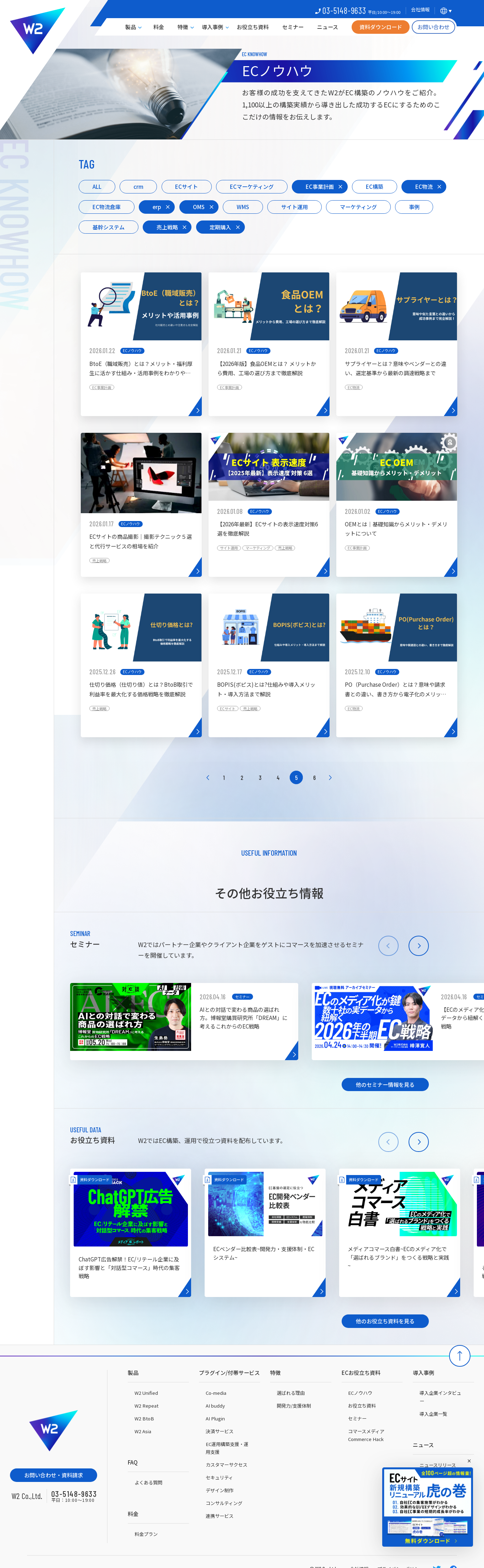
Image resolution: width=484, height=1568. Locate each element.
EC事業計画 (320, 186)
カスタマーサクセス (226, 1464)
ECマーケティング (252, 186)
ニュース (327, 27)
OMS (199, 207)
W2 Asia (143, 1431)
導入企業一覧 (433, 1413)
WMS (243, 207)
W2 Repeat (146, 1405)
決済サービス (219, 1431)
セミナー (293, 27)
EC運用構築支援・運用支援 (227, 1448)
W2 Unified (146, 1392)
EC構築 (374, 186)
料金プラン (146, 1534)
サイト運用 (294, 207)
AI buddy (215, 1405)
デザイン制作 (219, 1490)
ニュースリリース (438, 1465)
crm (138, 186)
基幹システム (109, 227)
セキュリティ (219, 1477)
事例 (414, 207)
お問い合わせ (433, 27)
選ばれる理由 (291, 1392)
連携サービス (219, 1516)
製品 (130, 27)
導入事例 (212, 27)
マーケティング (358, 207)
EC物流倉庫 (107, 207)
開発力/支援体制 (294, 1405)
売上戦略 (167, 227)
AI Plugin (215, 1418)
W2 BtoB (144, 1418)
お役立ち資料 (253, 27)
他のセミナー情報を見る (385, 1084)
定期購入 (220, 227)
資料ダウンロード (380, 27)
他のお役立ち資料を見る (385, 1321)
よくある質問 (148, 1482)
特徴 (183, 27)
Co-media (216, 1392)
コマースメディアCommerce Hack (366, 1435)
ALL (97, 186)
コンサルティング (224, 1503)
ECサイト (186, 186)
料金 (158, 27)
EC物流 (424, 186)
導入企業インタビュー (440, 1396)
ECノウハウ (360, 1392)
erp (157, 207)
